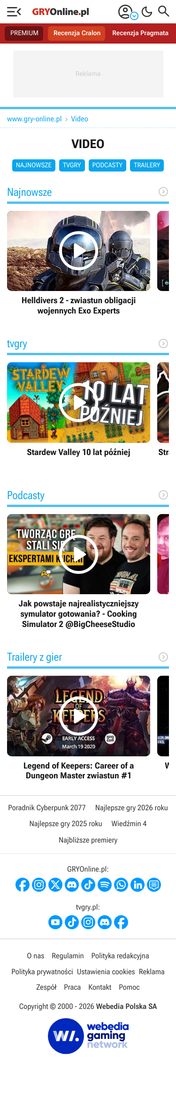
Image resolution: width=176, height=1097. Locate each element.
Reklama (152, 971)
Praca (72, 987)
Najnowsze (34, 165)
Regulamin (68, 955)
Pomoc (129, 987)
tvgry (72, 165)
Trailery (147, 165)
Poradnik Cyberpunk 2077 (46, 807)
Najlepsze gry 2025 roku (65, 823)
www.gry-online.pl (34, 118)
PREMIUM (24, 33)
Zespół (46, 987)
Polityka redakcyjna (120, 955)
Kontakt (99, 987)
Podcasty (107, 165)
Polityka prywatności (42, 971)
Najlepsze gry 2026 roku (131, 807)
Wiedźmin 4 (129, 823)
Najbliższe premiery (88, 840)
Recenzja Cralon (77, 33)
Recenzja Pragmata (140, 33)
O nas (35, 955)
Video (79, 118)
